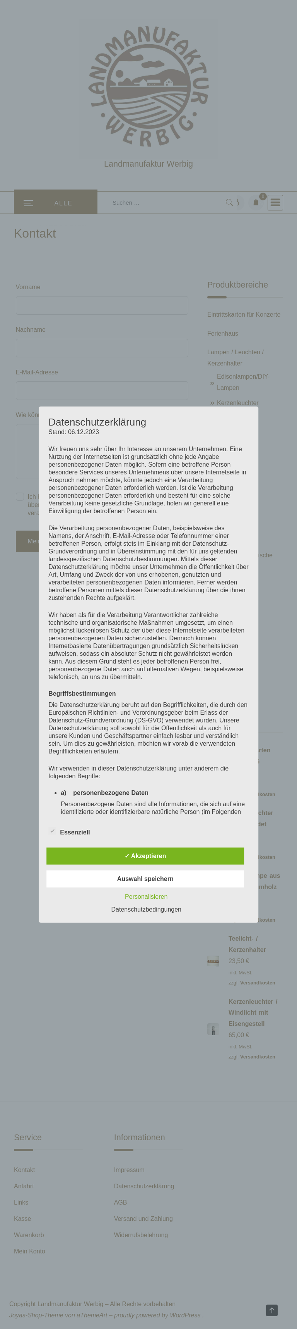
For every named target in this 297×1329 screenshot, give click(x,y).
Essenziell (69, 831)
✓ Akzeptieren (145, 856)
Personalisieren (146, 896)
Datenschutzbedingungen (146, 909)
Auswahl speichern (145, 879)
